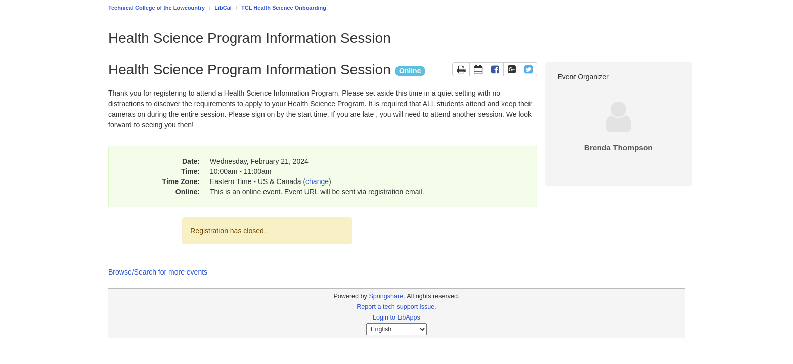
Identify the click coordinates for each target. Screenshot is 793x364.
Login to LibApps (396, 317)
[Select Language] (396, 329)
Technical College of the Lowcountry (156, 8)
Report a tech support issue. (396, 306)
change (317, 181)
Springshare (386, 296)
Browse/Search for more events (157, 272)
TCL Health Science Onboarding (283, 8)
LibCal (223, 8)
